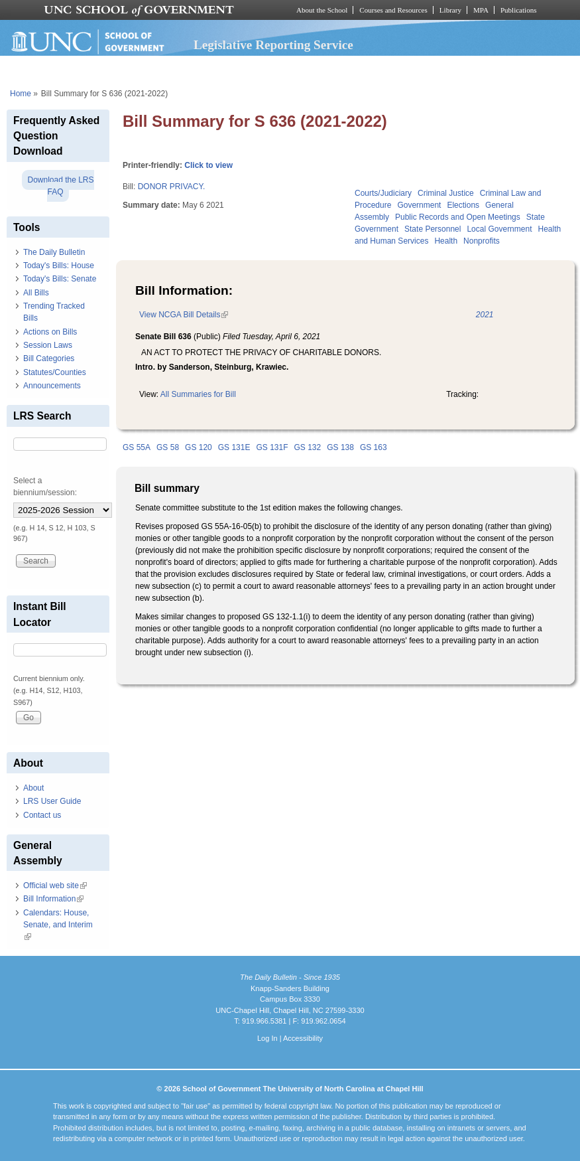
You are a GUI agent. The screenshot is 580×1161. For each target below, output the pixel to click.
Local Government (499, 229)
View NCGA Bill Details (183, 314)
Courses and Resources (393, 10)
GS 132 (307, 447)
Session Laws (47, 345)
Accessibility (303, 1038)
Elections (463, 205)
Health (445, 241)
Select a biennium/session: (45, 486)
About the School (321, 10)
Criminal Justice (446, 193)
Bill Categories (48, 358)
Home (20, 93)
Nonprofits (481, 241)
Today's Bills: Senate (59, 278)
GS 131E (234, 447)
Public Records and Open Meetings (457, 217)
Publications (518, 10)
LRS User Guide (52, 801)
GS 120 (198, 447)
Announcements (52, 385)
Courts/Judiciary (383, 193)
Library (450, 10)
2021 (485, 314)
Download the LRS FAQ (60, 185)
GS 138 (340, 447)
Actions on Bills (50, 332)
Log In (267, 1038)
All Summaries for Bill (198, 394)
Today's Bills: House (58, 265)
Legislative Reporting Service (273, 45)
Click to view (208, 165)
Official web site (55, 885)
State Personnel (432, 229)
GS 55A (136, 447)
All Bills (36, 292)
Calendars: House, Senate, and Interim (58, 924)
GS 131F (272, 447)
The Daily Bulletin (54, 252)
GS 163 (373, 447)
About (33, 788)
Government (419, 205)
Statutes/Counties (54, 372)
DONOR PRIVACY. (171, 186)
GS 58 (167, 447)
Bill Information (53, 898)
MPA (481, 10)
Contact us (42, 815)
